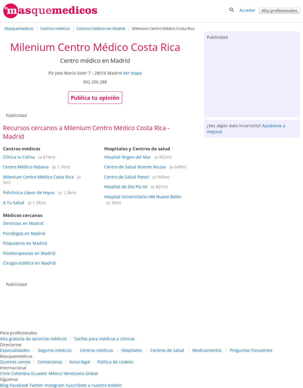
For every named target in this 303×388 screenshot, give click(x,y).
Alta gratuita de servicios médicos (33, 339)
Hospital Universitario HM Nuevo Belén (142, 196)
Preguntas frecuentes (251, 350)
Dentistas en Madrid (23, 223)
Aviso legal (79, 362)
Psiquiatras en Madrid (25, 243)
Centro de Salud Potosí (126, 177)
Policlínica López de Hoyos (29, 192)
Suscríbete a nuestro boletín (94, 385)
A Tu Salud (13, 202)
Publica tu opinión (95, 97)
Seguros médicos (55, 350)
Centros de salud (167, 350)
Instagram (54, 385)
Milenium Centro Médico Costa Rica (38, 177)
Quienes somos (15, 362)
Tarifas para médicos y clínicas (104, 339)
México (55, 373)
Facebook (19, 385)
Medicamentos (207, 350)
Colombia (20, 373)
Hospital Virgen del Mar (127, 157)
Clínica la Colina (19, 157)
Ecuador (39, 373)
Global (91, 373)
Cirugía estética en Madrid (29, 263)
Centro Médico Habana (26, 167)
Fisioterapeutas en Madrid (29, 253)
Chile (5, 373)
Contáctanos (50, 362)
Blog (4, 385)
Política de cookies (115, 362)
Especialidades (15, 350)
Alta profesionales (279, 10)
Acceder (247, 10)
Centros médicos (96, 350)
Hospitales (131, 350)
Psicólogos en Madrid (24, 233)
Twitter (36, 385)
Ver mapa (132, 73)
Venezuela (74, 373)
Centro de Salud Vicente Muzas (135, 167)
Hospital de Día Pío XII (125, 186)
